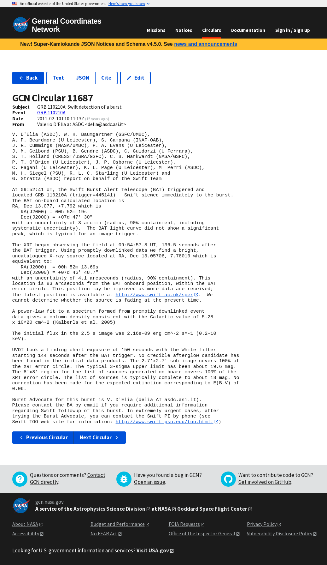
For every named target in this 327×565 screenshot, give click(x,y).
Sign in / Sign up (292, 30)
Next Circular (100, 437)
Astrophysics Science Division (109, 509)
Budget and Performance (118, 524)
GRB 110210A (51, 112)
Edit (135, 77)
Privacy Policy (262, 524)
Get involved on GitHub (264, 482)
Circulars (211, 30)
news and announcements (205, 44)
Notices (183, 30)
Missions (156, 30)
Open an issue (149, 482)
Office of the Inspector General (202, 534)
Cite (106, 77)
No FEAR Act (104, 534)
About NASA (25, 524)
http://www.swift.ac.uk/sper (154, 295)
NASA (164, 509)
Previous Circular (43, 437)
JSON (82, 77)
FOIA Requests (184, 524)
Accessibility (25, 534)
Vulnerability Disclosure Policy (279, 534)
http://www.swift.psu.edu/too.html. (164, 422)
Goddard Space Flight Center (212, 509)
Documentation (248, 30)
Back (28, 77)
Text (58, 77)
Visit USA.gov (153, 550)
